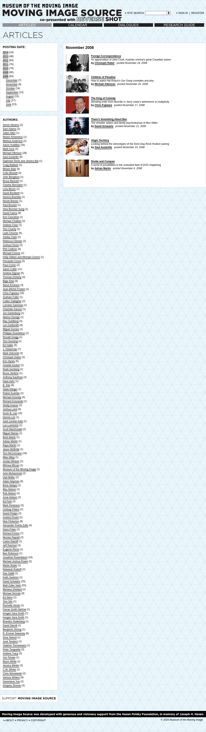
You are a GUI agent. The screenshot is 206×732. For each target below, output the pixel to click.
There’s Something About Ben (109, 119)
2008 (5, 76)
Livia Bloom (9, 189)
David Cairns (10, 213)
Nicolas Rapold (11, 537)
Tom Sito (8, 601)
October (10, 88)
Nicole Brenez (10, 201)
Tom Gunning (10, 341)
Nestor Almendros (13, 136)
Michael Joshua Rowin (15, 561)
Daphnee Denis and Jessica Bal (20, 161)
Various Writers (11, 677)
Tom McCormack (12, 453)
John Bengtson (11, 177)
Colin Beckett (10, 173)
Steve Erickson (11, 285)
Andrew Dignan (11, 273)
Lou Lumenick (10, 425)
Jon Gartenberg (11, 313)
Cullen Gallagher (12, 301)
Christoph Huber (12, 357)
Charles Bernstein (13, 185)
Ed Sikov (8, 597)
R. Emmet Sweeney (14, 633)
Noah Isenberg (11, 369)
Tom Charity (9, 229)
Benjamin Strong (12, 629)
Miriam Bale (9, 169)
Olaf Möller (9, 477)
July (8, 100)
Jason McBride (11, 449)
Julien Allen (9, 132)
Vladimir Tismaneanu (14, 645)
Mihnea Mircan (11, 465)
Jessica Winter (11, 665)
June (8, 104)
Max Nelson (9, 489)
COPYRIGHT (37, 720)
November (11, 84)
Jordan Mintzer (11, 461)
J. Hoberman (10, 349)
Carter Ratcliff (10, 541)
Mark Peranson (11, 505)
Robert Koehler (11, 393)
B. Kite (6, 385)
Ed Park (7, 501)
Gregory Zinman (12, 685)
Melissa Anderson (13, 140)
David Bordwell (11, 193)
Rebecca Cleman (12, 241)
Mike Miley (9, 457)
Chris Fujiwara (11, 293)
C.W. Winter (9, 669)
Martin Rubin (10, 565)
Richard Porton (11, 533)
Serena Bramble (12, 197)
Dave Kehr (9, 381)
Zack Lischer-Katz (13, 421)
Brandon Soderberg (14, 621)
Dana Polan (9, 529)
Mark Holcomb (11, 353)
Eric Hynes (9, 361)
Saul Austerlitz (11, 157)
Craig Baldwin (10, 165)
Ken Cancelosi (11, 217)
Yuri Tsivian (9, 657)
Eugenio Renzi (11, 549)
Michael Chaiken (12, 221)
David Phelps (10, 513)
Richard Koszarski (13, 401)
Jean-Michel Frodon (14, 289)
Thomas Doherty (12, 277)
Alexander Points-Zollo (15, 525)
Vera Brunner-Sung (13, 209)
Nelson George (11, 317)
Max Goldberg (10, 321)
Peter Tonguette (12, 649)
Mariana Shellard (12, 589)
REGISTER (197, 13)
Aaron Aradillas (11, 144)
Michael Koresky (12, 397)
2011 (5, 64)
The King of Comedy (103, 98)
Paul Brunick (10, 205)
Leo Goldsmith (11, 325)
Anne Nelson (10, 497)
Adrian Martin (10, 441)
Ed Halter (8, 345)
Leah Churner (10, 233)
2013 (5, 56)
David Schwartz (11, 581)
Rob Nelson (9, 493)
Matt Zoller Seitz (12, 585)
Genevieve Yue (11, 681)
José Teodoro (10, 641)
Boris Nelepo (10, 485)
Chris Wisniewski (12, 673)
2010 (5, 68)
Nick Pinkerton (11, 521)
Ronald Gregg (10, 337)
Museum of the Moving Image (19, 469)
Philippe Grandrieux (14, 333)
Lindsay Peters (11, 509)
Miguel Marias (10, 433)
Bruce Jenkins (10, 373)
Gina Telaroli (10, 637)
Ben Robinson (10, 553)
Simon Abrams (11, 124)
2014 (5, 52)
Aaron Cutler (10, 269)
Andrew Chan (10, 225)
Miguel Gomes (11, 329)
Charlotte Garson (12, 309)
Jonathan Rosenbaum (15, 557)
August (10, 96)
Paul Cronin (9, 265)
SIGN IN (182, 13)
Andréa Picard (11, 517)
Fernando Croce (12, 261)
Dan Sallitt (8, 573)
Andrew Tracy (10, 653)
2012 (5, 60)
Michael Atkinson (12, 152)
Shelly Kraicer (10, 405)
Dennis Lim (9, 417)
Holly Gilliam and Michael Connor (21, 257)
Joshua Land (10, 409)
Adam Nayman (11, 481)
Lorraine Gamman (13, 305)
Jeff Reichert (10, 545)
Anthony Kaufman (13, 377)
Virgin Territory (100, 140)
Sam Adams (9, 128)
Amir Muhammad (12, 473)
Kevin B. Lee (10, 413)
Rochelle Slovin (11, 605)
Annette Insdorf (11, 365)
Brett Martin (9, 437)
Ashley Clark (10, 237)
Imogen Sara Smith (13, 613)
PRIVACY (21, 720)
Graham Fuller (11, 297)
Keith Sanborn (11, 577)
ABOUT (8, 720)
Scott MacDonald (12, 429)
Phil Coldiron (10, 249)
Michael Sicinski (12, 593)
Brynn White (9, 661)
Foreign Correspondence (106, 56)
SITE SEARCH (134, 13)
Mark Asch (9, 148)
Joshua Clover (11, 245)
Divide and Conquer (103, 161)
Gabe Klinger (10, 389)
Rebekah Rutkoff (12, 569)
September (12, 92)
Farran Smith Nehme (14, 609)
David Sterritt (10, 625)
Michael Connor (11, 253)
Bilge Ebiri (8, 281)
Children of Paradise (103, 77)
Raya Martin (9, 445)
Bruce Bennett (11, 181)
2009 (5, 72)
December (11, 80)
